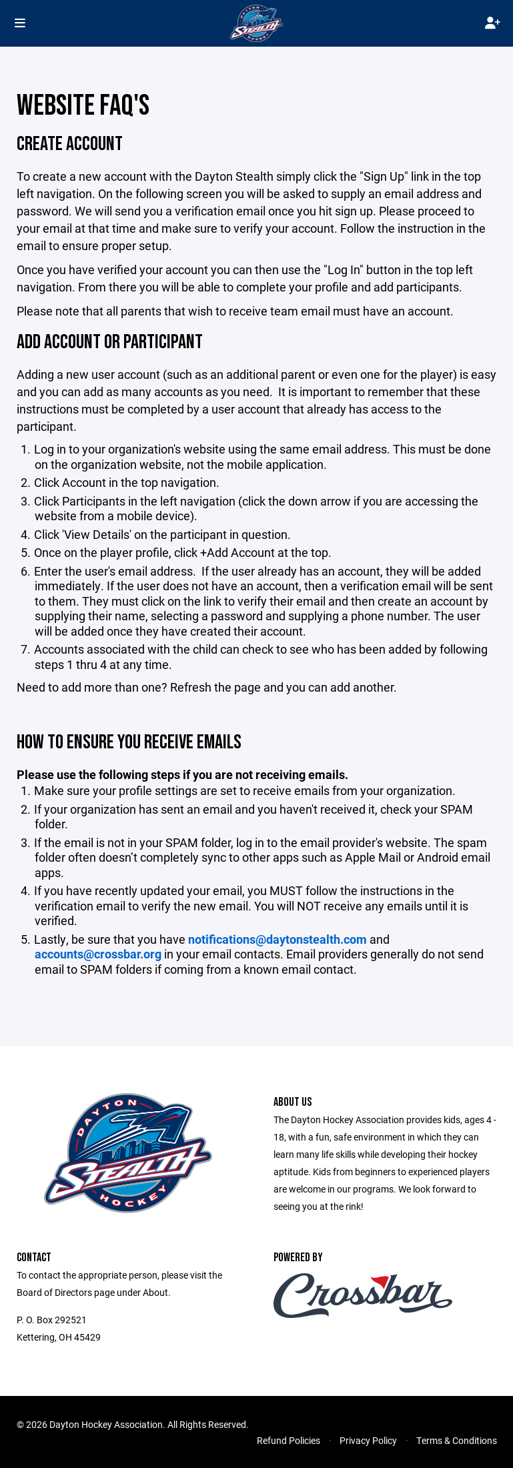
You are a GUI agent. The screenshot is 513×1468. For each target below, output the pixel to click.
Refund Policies (288, 1440)
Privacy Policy (368, 1440)
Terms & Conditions (456, 1440)
